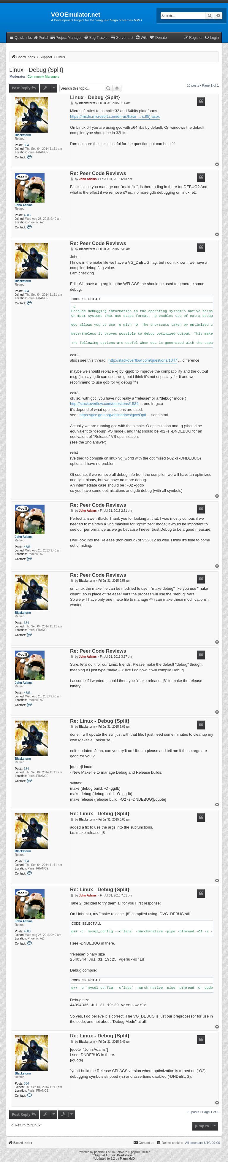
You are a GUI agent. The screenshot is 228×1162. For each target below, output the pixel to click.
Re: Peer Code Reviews (98, 173)
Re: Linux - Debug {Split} (99, 721)
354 (26, 145)
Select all (91, 299)
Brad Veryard (126, 1155)
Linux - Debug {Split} (36, 69)
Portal (40, 37)
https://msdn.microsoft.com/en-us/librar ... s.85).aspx (115, 116)
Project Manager (66, 37)
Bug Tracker (96, 37)
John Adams (24, 205)
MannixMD (127, 1158)
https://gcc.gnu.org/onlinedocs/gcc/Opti (113, 415)
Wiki (141, 37)
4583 (27, 215)
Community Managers (44, 76)
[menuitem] (212, 38)
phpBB (98, 1152)
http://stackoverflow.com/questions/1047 (143, 360)
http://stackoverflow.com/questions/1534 (104, 403)
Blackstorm (23, 135)
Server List (122, 37)
